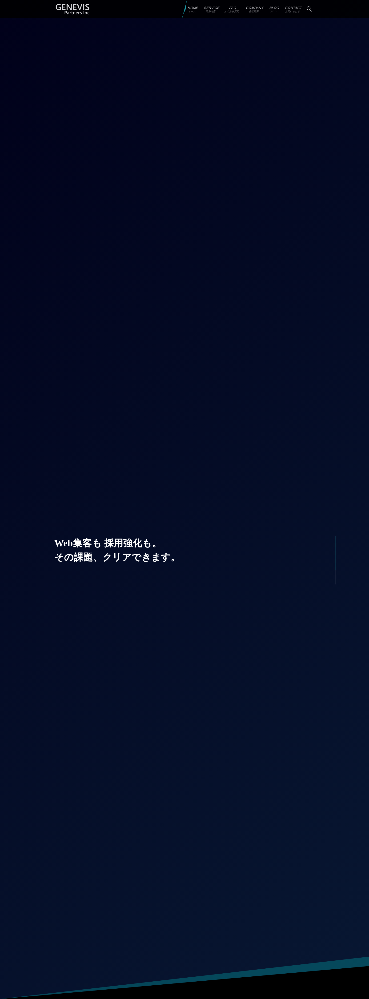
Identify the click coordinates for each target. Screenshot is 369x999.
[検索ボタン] (309, 9)
